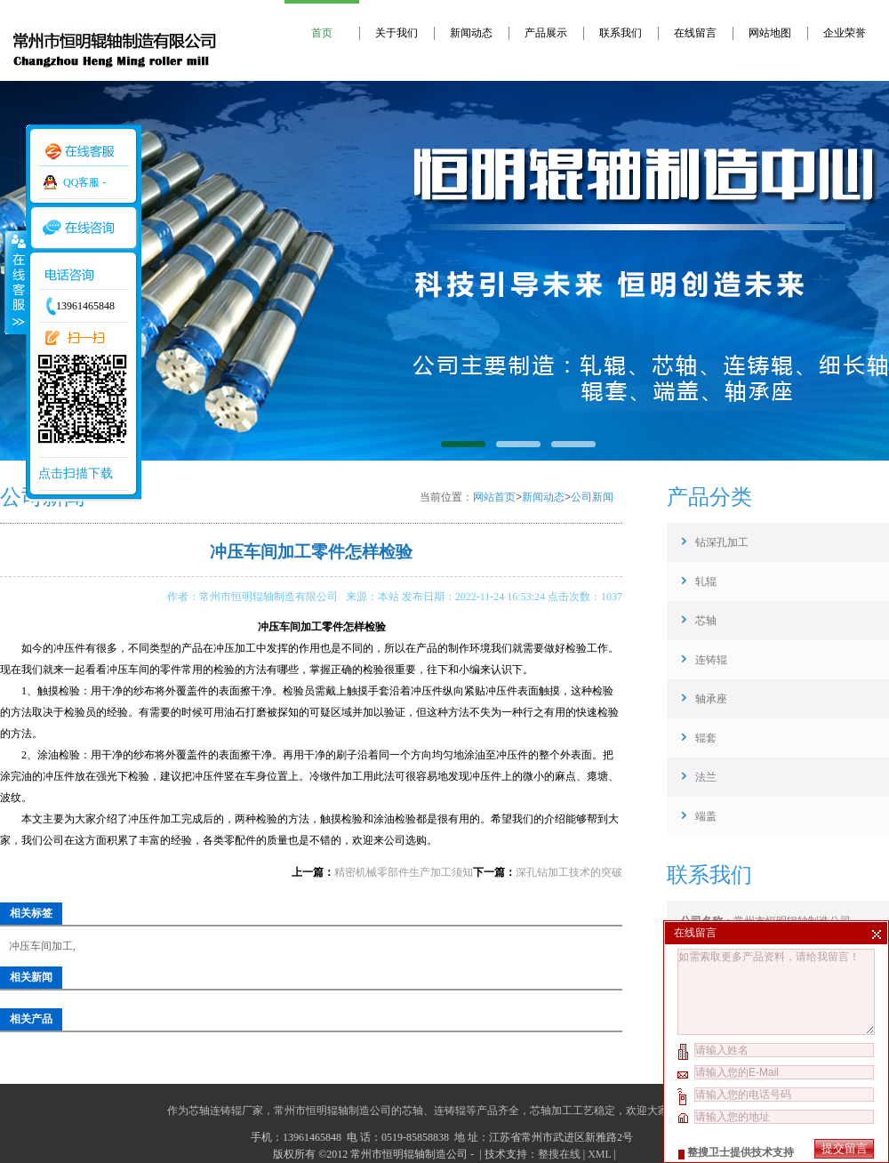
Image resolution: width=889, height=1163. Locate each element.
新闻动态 (471, 33)
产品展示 (546, 33)
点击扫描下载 (75, 473)
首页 (321, 33)
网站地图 (770, 33)
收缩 (15, 281)
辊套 (706, 738)
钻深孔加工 (722, 542)
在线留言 (695, 33)
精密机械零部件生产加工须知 (403, 872)
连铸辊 (711, 660)
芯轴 (706, 620)
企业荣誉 (844, 33)
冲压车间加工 (41, 946)
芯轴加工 (551, 1110)
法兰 (706, 777)
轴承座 (711, 699)
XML (599, 1154)
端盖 (706, 816)
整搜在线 (559, 1154)
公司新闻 (592, 497)
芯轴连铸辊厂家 (225, 1110)
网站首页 (494, 497)
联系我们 (620, 33)
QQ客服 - (84, 182)
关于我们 (396, 33)
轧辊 (706, 581)
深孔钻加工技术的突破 (569, 872)
